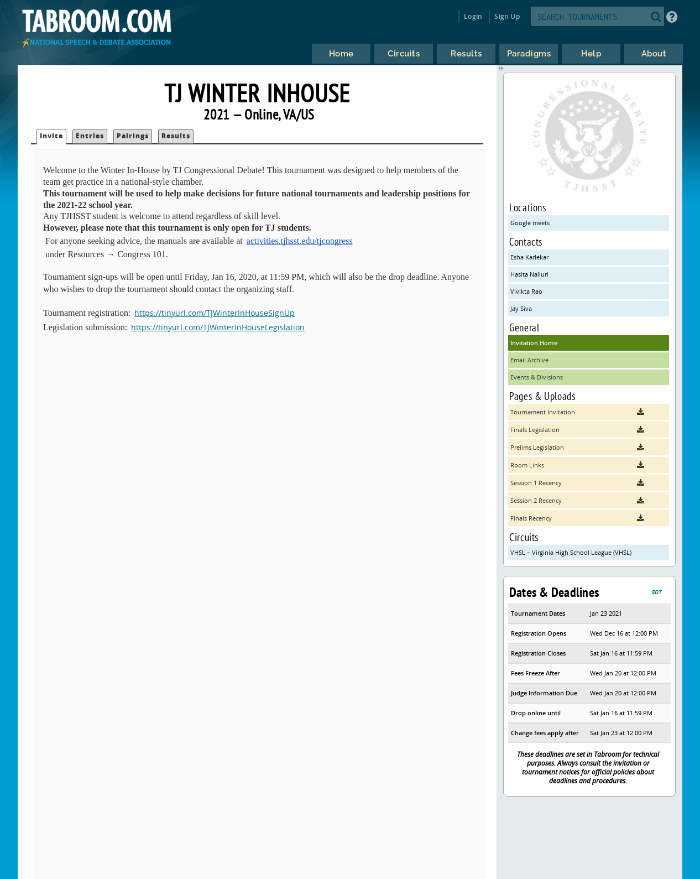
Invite (51, 136)
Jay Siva (521, 308)
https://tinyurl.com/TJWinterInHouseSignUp (214, 313)
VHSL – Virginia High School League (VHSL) (570, 552)
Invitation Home (533, 343)
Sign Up (506, 16)
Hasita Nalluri (529, 274)
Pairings (133, 136)
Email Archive (529, 360)
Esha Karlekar (529, 257)
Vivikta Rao (526, 291)
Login (473, 16)
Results (175, 136)
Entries (90, 136)
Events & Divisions (536, 377)
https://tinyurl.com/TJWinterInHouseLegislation (218, 327)
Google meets (530, 223)
